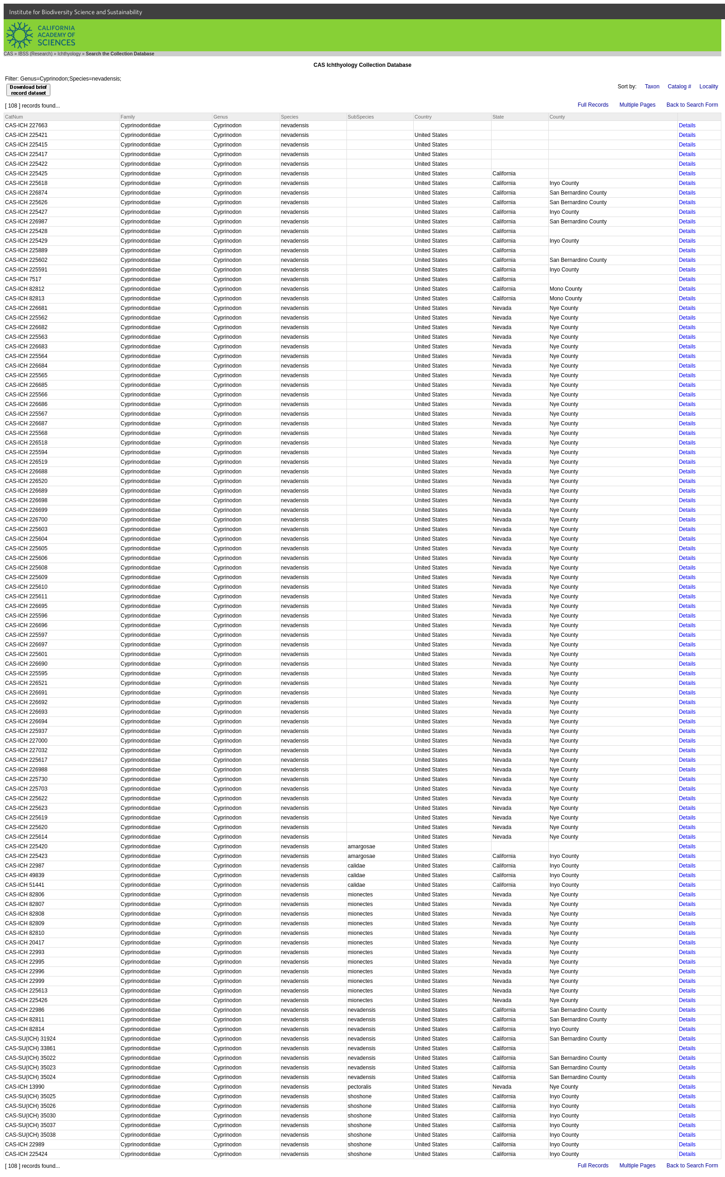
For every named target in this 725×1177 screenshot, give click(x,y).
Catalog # (679, 86)
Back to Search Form (692, 105)
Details (687, 125)
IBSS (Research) (35, 53)
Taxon (652, 86)
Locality (708, 86)
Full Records (593, 105)
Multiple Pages (638, 105)
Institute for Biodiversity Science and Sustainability (75, 12)
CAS (8, 53)
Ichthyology (69, 53)
